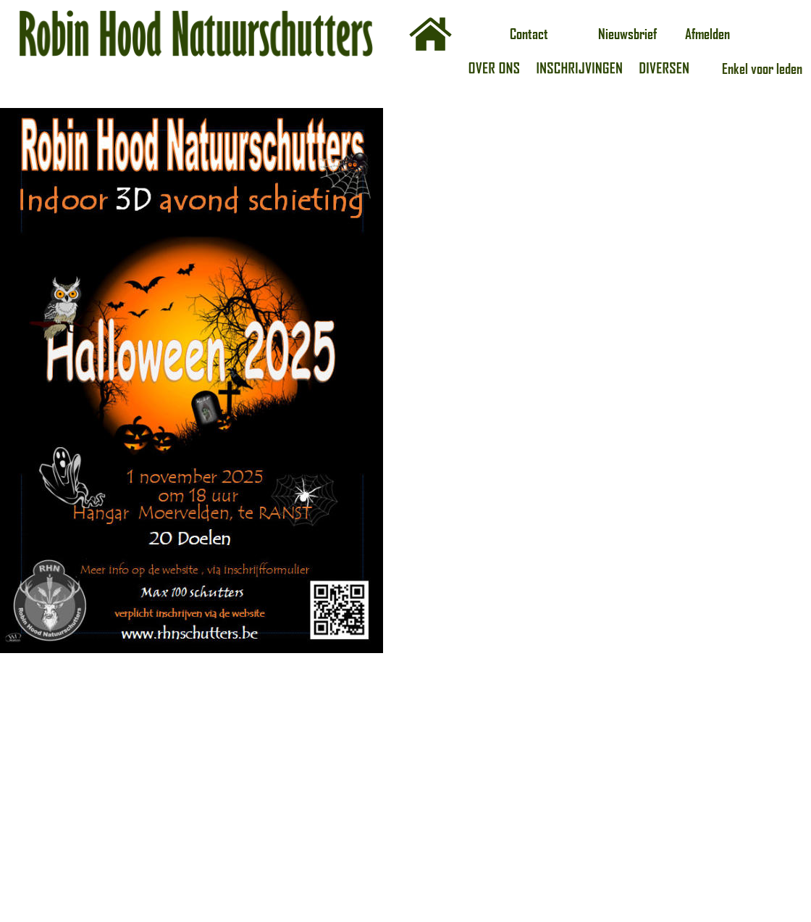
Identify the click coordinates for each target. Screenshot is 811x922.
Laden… (590, 466)
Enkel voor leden (762, 68)
